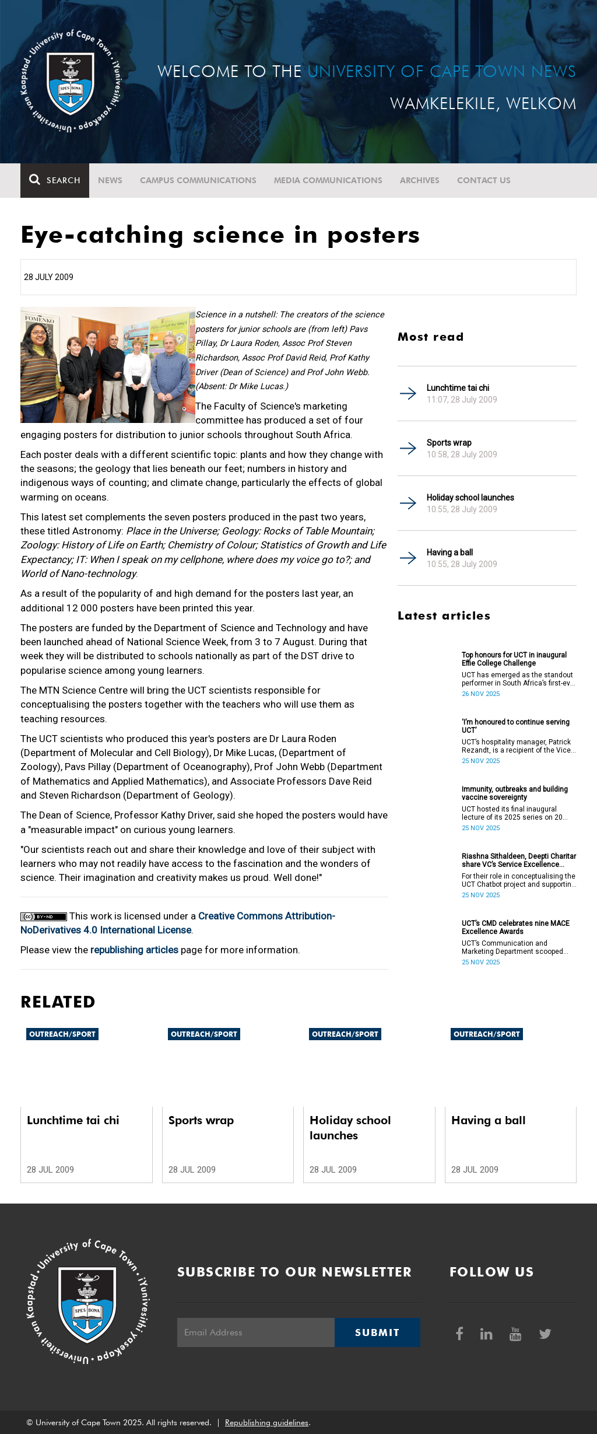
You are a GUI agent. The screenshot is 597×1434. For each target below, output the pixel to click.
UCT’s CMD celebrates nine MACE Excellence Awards (516, 927)
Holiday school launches (470, 497)
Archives (420, 180)
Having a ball (450, 552)
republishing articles (134, 950)
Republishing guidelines (266, 1422)
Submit (377, 1332)
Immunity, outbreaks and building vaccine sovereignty (515, 793)
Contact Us (484, 180)
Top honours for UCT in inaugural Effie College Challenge (514, 659)
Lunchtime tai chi (458, 388)
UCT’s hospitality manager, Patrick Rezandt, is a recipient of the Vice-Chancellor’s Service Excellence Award (517, 746)
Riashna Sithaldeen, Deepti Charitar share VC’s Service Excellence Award (519, 860)
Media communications (328, 180)
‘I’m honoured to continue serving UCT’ (516, 726)
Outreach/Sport (62, 1034)
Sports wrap (449, 442)
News (110, 180)
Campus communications (198, 180)
